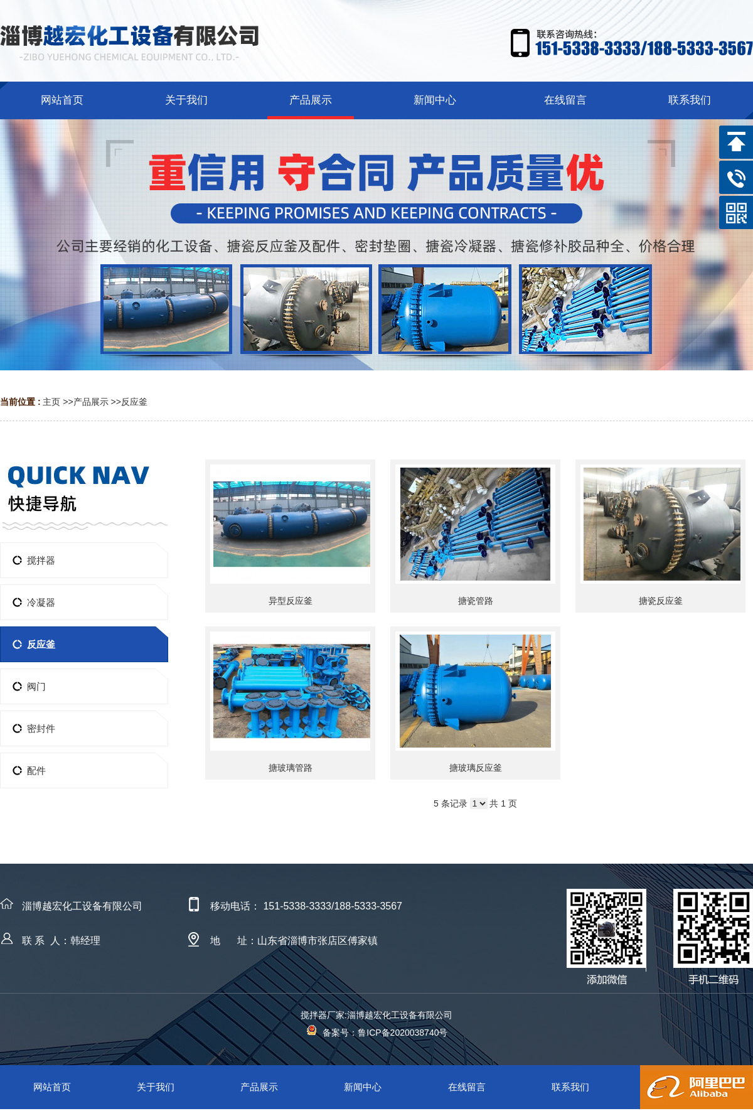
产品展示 (91, 402)
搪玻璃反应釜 (475, 768)
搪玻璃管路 (290, 768)
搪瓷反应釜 (661, 601)
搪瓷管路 (475, 601)
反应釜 (134, 402)
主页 (51, 402)
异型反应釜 (290, 601)
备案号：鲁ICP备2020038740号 (377, 1033)
